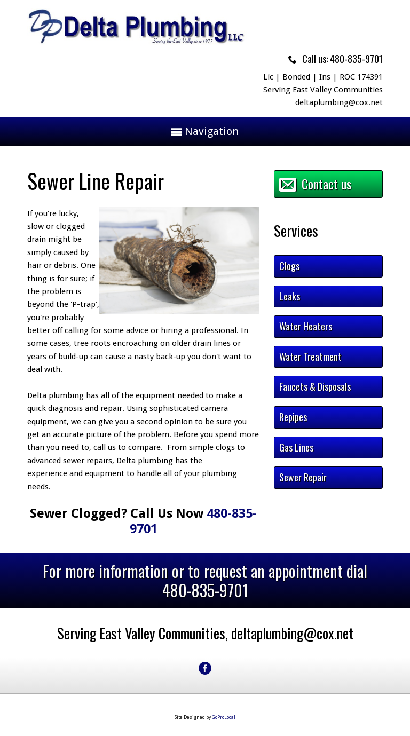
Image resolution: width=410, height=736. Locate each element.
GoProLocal (223, 717)
